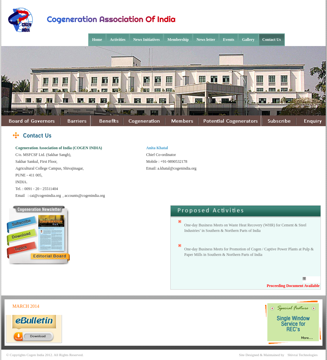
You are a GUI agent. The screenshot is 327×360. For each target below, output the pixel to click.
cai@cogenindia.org (45, 195)
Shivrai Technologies (302, 355)
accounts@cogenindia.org (85, 195)
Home (97, 39)
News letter (206, 39)
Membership (177, 39)
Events (228, 39)
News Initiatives (146, 39)
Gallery (248, 39)
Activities (118, 39)
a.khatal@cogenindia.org (177, 168)
